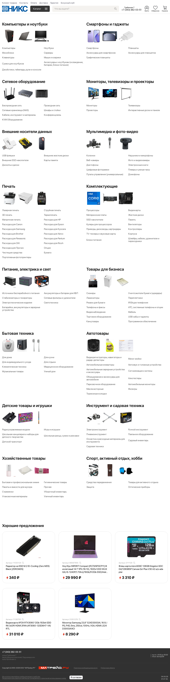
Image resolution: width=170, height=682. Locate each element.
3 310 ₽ (126, 578)
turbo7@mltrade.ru (9, 659)
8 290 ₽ (70, 634)
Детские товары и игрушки (27, 406)
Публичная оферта (108, 668)
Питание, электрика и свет (26, 269)
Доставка (43, 3)
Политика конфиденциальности (86, 668)
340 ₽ (12, 578)
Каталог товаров (9, 3)
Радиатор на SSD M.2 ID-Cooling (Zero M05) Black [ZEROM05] (28, 567)
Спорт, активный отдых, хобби (114, 458)
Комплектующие (102, 186)
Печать (8, 186)
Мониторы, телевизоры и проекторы (120, 82)
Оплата (34, 3)
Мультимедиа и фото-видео (112, 132)
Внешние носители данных (27, 132)
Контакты (23, 3)
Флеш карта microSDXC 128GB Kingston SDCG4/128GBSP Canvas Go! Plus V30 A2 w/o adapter (141, 569)
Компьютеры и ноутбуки (24, 24)
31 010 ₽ (14, 634)
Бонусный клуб (67, 3)
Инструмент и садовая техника (115, 406)
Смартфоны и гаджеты (107, 24)
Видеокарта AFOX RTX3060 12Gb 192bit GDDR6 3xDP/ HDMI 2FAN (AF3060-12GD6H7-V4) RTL (28, 625)
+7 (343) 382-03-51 (11, 652)
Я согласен (76, 677)
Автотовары (97, 333)
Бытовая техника (18, 333)
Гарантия (54, 3)
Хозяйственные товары (23, 458)
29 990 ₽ (71, 578)
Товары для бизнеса (105, 269)
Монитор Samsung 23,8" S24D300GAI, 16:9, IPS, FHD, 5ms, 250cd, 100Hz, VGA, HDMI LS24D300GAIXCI (84, 625)
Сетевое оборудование (23, 82)
